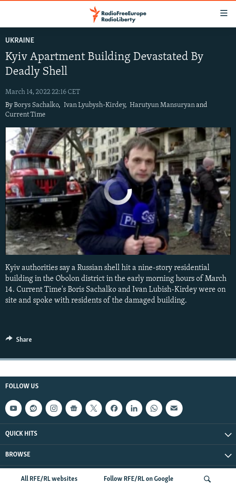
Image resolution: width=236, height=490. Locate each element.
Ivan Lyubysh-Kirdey (94, 105)
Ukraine (19, 41)
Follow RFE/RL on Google (139, 479)
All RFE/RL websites (49, 479)
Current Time (25, 114)
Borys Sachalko (36, 105)
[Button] (19, 341)
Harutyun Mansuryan (162, 105)
